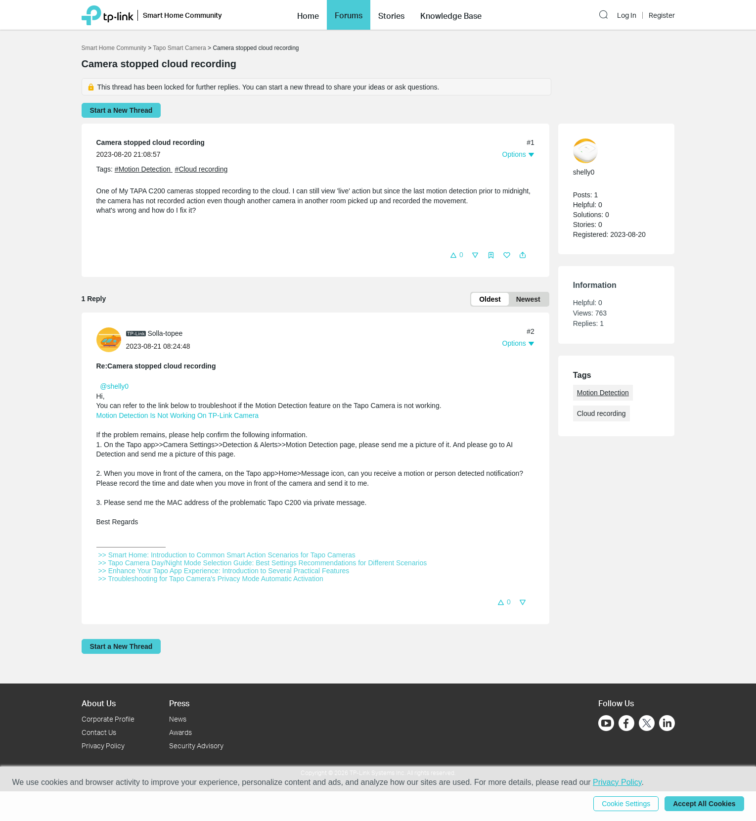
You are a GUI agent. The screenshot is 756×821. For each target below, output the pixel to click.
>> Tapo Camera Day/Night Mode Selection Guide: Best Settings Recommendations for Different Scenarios (262, 563)
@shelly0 (114, 386)
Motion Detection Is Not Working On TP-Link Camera (177, 415)
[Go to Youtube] (606, 723)
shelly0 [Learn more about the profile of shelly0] (584, 172)
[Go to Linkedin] (667, 723)
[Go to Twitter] (647, 724)
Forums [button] (348, 15)
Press (179, 703)
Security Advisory (196, 745)
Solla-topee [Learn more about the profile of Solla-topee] (165, 333)
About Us (99, 703)
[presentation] (108, 339)
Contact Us (99, 732)
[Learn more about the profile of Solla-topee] (111, 339)
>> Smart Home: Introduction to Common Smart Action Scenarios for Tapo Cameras (226, 555)
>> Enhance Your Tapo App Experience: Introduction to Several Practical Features (224, 571)
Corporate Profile (108, 719)
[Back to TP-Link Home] (107, 14)
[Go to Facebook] (626, 723)
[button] (308, 15)
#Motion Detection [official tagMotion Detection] (144, 169)
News (177, 719)
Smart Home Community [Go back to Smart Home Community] (114, 48)
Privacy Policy (103, 745)
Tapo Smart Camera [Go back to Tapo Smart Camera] (179, 48)
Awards (180, 732)
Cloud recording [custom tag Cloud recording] (601, 413)
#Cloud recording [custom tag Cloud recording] (201, 169)
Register (662, 15)
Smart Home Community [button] (182, 15)
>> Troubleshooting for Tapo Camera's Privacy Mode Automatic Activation (210, 579)
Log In (626, 15)
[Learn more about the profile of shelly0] (611, 150)
